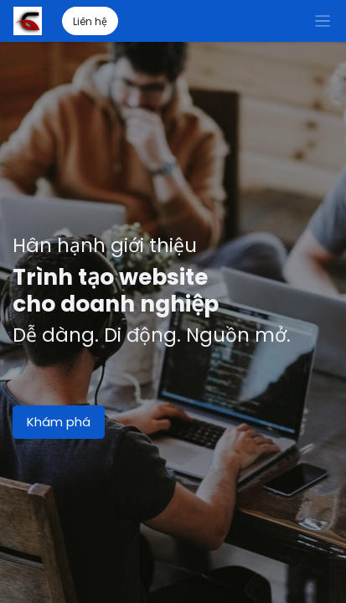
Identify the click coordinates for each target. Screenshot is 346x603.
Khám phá (58, 421)
